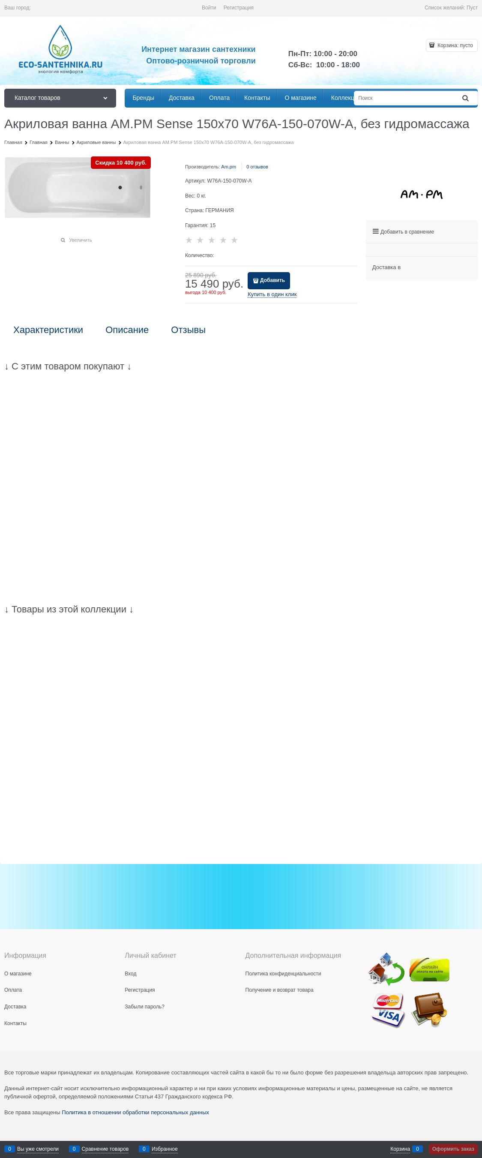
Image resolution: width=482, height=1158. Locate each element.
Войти (209, 8)
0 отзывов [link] (257, 166)
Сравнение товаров (105, 1149)
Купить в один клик (272, 294)
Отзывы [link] (188, 330)
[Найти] (466, 98)
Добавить (272, 280)
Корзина (400, 1149)
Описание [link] (127, 330)
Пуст (472, 8)
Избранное (165, 1149)
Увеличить (80, 240)
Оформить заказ (453, 1149)
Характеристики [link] (48, 330)
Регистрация (239, 8)
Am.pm (228, 166)
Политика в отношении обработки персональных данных (135, 1112)
